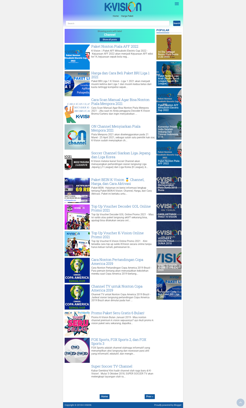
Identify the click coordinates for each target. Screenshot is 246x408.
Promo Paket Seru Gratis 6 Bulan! (117, 313)
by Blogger (176, 405)
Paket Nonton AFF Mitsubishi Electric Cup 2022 (168, 108)
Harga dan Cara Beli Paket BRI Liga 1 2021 (120, 75)
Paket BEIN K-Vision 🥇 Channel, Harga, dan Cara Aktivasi (117, 181)
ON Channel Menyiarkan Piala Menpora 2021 (115, 128)
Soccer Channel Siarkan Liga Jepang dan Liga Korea (120, 155)
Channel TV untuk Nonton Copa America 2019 (116, 288)
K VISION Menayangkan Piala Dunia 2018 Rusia (167, 186)
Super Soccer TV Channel (111, 366)
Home (116, 16)
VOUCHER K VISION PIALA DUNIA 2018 (166, 241)
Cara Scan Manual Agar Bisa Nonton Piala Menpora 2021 (120, 101)
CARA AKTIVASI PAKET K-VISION (167, 215)
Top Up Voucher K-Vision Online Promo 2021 (117, 235)
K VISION (86, 405)
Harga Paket (127, 16)
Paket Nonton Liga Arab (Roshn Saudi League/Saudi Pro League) (168, 80)
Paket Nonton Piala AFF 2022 (114, 46)
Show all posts (110, 39)
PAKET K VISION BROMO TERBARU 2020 (168, 268)
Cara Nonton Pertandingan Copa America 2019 (117, 261)
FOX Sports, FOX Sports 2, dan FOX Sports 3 (118, 341)
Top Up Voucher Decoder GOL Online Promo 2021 (121, 208)
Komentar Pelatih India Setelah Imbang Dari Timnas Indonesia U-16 (168, 132)
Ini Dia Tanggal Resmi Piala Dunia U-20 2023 (168, 54)
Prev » (149, 396)
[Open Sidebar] (177, 4)
